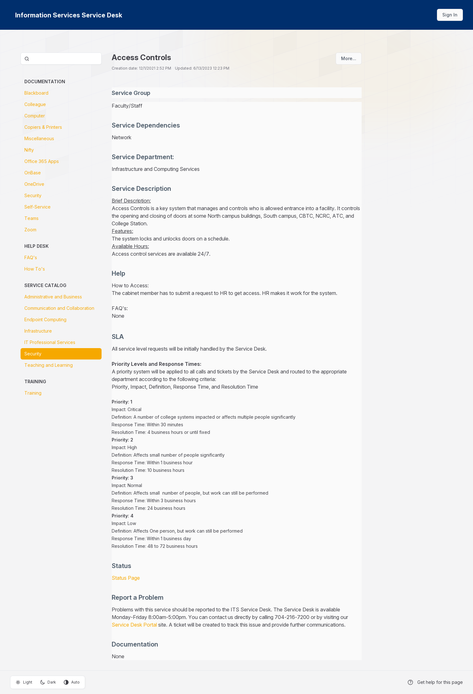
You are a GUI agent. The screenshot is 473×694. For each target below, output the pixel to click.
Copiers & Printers (43, 127)
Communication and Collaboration (59, 308)
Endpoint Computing (45, 319)
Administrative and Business (53, 296)
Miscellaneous (39, 138)
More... (348, 58)
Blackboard (36, 93)
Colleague (35, 104)
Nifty (29, 150)
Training (32, 393)
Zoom (30, 229)
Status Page (126, 578)
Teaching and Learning (48, 365)
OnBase (32, 172)
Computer (34, 115)
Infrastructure (38, 331)
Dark (48, 682)
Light (24, 682)
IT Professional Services (49, 342)
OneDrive (34, 184)
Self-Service (37, 206)
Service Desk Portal (135, 625)
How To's (34, 269)
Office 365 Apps (41, 161)
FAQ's (30, 257)
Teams (31, 218)
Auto (72, 682)
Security (32, 195)
